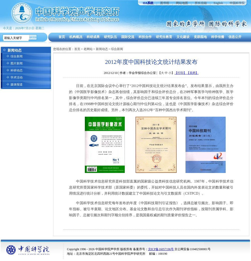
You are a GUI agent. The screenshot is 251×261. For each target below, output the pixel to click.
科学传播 (217, 37)
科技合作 (145, 37)
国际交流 (127, 37)
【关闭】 (192, 73)
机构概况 (75, 37)
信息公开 (234, 37)
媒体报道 (17, 84)
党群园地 (200, 37)
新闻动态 (102, 49)
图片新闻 (17, 63)
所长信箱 (201, 3)
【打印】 (180, 73)
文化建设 (183, 37)
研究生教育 (164, 37)
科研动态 (17, 70)
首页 (61, 37)
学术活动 (17, 77)
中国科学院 (237, 3)
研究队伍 (110, 37)
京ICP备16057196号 (161, 249)
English (218, 3)
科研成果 (93, 37)
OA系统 (148, 3)
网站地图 (182, 3)
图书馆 (164, 3)
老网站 (88, 49)
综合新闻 (17, 56)
